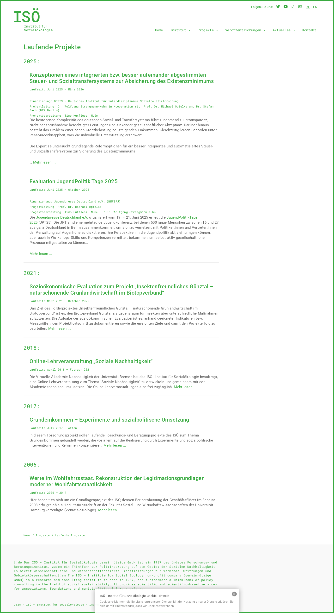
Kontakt (309, 30)
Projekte (208, 30)
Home (159, 30)
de (308, 7)
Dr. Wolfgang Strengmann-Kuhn (82, 106)
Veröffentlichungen (245, 30)
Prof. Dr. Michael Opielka (166, 106)
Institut (180, 30)
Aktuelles (284, 30)
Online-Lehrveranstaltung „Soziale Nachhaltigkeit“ (91, 361)
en (315, 7)
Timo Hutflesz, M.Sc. (83, 115)
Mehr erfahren (133, 588)
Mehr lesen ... (44, 162)
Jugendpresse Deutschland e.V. (62, 217)
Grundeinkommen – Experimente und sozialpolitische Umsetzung (109, 420)
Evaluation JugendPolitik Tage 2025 (74, 181)
